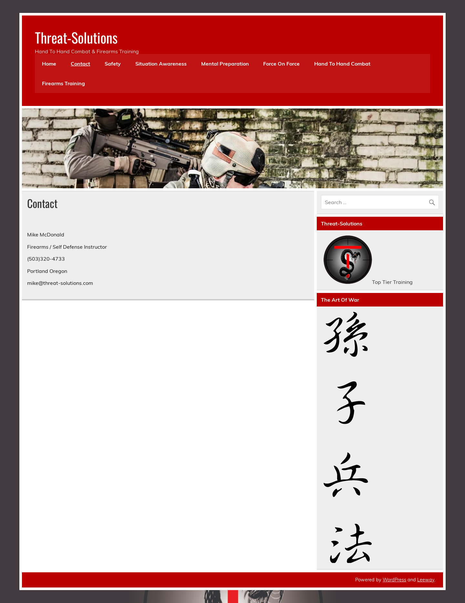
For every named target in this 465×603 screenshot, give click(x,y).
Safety (113, 63)
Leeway (425, 580)
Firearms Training (63, 83)
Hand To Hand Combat (342, 63)
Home (49, 63)
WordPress (394, 580)
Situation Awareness (161, 63)
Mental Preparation (225, 63)
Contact (80, 63)
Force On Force (281, 63)
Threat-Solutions (76, 37)
